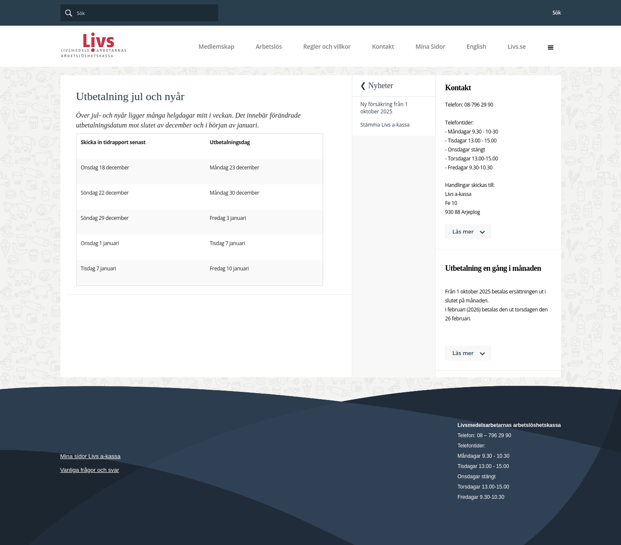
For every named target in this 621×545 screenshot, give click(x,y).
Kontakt (383, 46)
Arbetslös (269, 46)
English (476, 46)
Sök (557, 12)
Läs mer (463, 231)
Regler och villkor (327, 46)
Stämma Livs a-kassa (385, 124)
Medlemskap (217, 46)
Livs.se (517, 46)
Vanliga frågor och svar (89, 470)
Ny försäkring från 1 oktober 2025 (384, 108)
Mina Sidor (430, 46)
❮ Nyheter (376, 85)
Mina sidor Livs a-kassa (90, 456)
